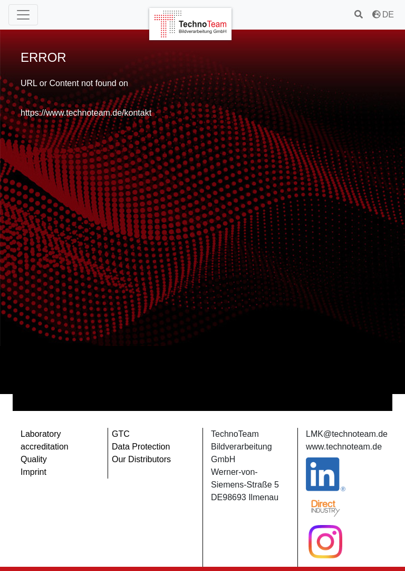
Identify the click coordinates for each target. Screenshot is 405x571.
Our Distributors (141, 459)
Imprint (33, 471)
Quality (34, 459)
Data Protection (141, 446)
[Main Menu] (23, 14)
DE (383, 14)
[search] (359, 14)
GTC (121, 433)
